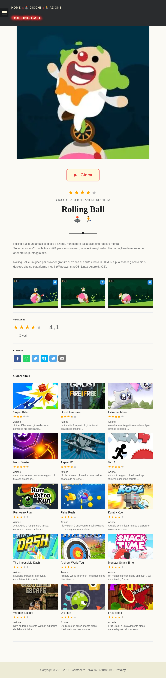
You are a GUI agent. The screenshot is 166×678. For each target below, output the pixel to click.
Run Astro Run (22, 512)
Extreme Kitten (117, 412)
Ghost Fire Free (70, 412)
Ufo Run (66, 612)
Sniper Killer (20, 412)
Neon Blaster (21, 462)
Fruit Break (115, 612)
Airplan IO (67, 462)
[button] (4, 12)
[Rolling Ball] (83, 92)
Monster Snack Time (121, 562)
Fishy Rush (68, 512)
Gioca (83, 174)
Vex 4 (111, 462)
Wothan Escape (23, 612)
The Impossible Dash (26, 562)
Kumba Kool (115, 512)
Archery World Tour (73, 562)
